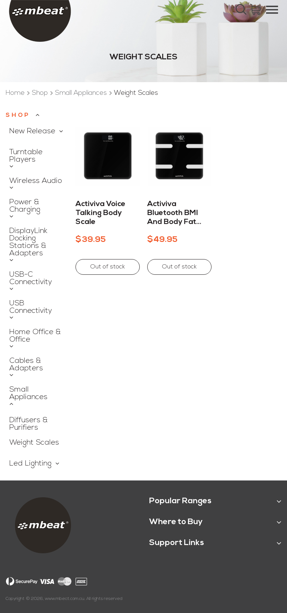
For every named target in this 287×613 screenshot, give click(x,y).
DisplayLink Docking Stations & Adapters (28, 242)
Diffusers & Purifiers (28, 424)
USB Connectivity (30, 307)
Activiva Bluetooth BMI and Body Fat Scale (172, 213)
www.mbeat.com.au (64, 599)
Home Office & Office (35, 336)
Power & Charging (24, 206)
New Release (32, 131)
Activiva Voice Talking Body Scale (100, 213)
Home (16, 93)
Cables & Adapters (26, 364)
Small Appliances (82, 93)
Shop (41, 93)
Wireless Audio (35, 181)
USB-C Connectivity (30, 278)
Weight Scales (34, 442)
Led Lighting (30, 463)
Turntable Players (26, 156)
